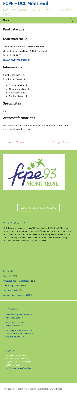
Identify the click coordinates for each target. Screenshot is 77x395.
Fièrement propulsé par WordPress (46, 388)
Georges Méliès (63, 142)
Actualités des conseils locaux (16, 280)
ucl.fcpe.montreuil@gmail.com (19, 368)
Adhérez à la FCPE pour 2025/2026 (38, 207)
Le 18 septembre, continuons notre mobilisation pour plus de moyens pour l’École (20, 333)
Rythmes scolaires (11, 290)
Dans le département (12, 285)
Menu (6, 20)
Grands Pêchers (14, 142)
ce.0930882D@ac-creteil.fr (16, 59)
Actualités (7, 276)
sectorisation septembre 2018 (16, 295)
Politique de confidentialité (15, 388)
